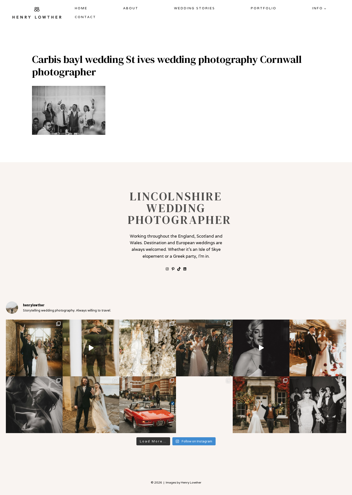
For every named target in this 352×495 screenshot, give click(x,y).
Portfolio (263, 8)
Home (81, 8)
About (130, 8)
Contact (85, 17)
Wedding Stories (194, 8)
